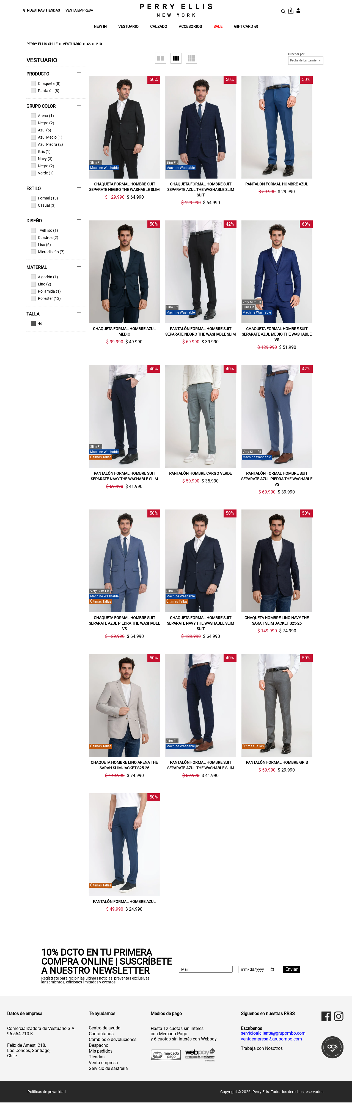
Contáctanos (101, 1034)
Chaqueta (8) (46, 83)
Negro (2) (42, 122)
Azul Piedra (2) (47, 144)
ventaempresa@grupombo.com (271, 1039)
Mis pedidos (100, 1051)
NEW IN (100, 27)
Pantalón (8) (45, 90)
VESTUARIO (128, 27)
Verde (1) (42, 173)
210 (99, 44)
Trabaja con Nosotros (262, 1048)
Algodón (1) (44, 276)
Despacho (98, 1045)
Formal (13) (44, 198)
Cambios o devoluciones (112, 1040)
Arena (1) (42, 115)
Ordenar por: (296, 54)
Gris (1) (41, 151)
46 (88, 44)
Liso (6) (41, 244)
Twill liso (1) (44, 230)
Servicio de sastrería (108, 1069)
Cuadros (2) (44, 237)
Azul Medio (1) (46, 137)
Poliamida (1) (46, 291)
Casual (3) (43, 205)
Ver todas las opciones (53, 323)
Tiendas (97, 1057)
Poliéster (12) (46, 298)
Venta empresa (103, 1063)
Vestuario (72, 44)
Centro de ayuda (104, 1028)
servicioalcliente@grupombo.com (273, 1034)
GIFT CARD (246, 27)
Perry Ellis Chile (41, 44)
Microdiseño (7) (48, 251)
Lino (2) (41, 284)
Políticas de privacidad (47, 1092)
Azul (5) (41, 130)
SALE (217, 27)
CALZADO (158, 27)
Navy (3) (42, 158)
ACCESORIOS (190, 27)
